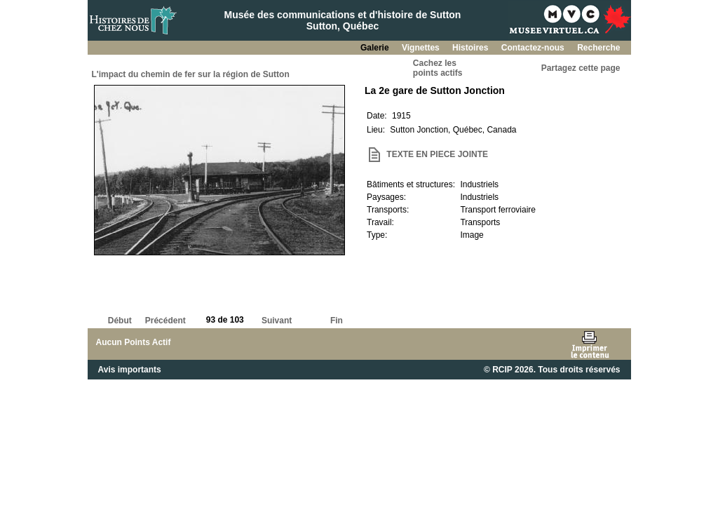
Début (120, 320)
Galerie (375, 48)
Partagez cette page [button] (581, 68)
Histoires (471, 48)
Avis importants (129, 370)
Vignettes (422, 48)
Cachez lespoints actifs (438, 68)
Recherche (598, 48)
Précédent (165, 320)
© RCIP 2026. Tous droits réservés (552, 370)
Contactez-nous (534, 48)
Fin (336, 320)
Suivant (277, 320)
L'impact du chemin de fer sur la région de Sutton (191, 74)
